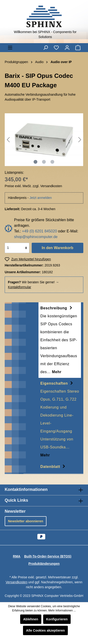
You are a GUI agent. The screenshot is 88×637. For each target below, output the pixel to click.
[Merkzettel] (56, 47)
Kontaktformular (19, 287)
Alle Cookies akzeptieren (45, 630)
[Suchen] (45, 47)
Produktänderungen (44, 563)
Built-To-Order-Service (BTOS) (47, 556)
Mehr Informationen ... (62, 610)
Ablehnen (30, 619)
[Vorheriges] (8, 139)
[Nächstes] (79, 139)
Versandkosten (16, 582)
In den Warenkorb (57, 248)
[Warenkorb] (78, 47)
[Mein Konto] (67, 47)
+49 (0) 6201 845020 (39, 231)
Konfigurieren (57, 619)
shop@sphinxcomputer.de (35, 237)
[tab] (59, 340)
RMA (16, 556)
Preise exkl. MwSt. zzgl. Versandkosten (33, 186)
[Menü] (10, 47)
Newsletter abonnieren (25, 521)
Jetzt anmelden (41, 198)
